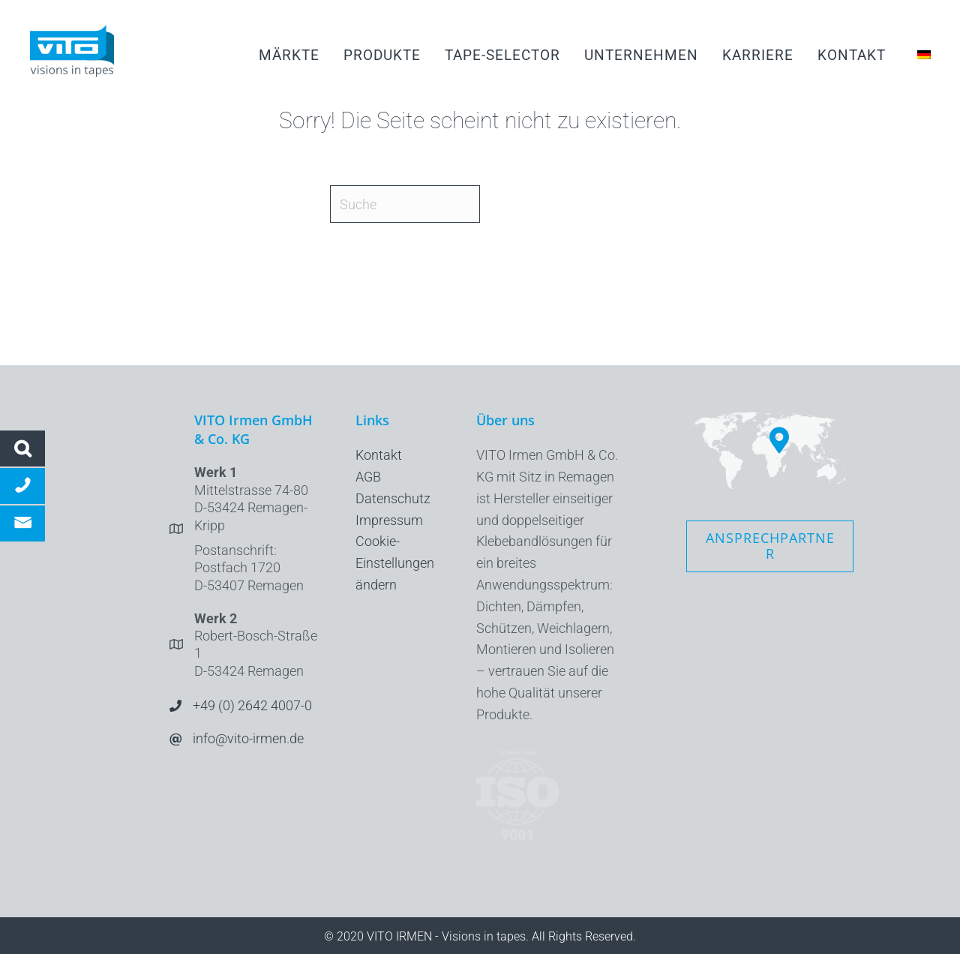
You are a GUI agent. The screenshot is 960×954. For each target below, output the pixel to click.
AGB (368, 476)
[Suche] (405, 204)
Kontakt (379, 455)
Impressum (389, 520)
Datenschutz (393, 498)
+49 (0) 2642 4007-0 (252, 705)
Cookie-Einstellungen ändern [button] (395, 562)
